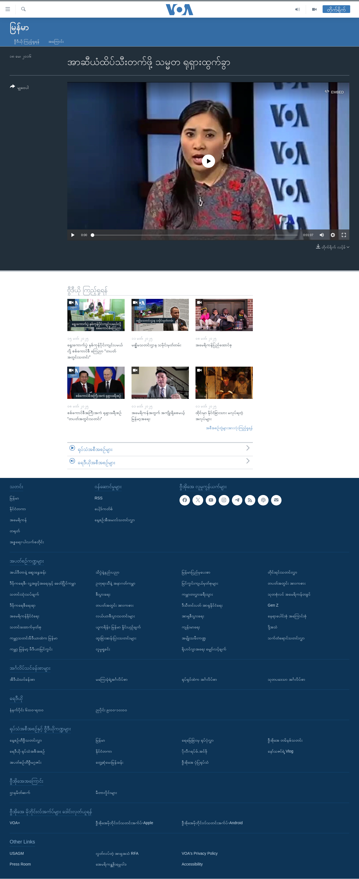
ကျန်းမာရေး (191, 627)
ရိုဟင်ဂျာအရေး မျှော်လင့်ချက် (204, 649)
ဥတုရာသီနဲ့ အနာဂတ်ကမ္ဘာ (115, 583)
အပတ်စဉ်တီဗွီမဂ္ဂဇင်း (25, 762)
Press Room (20, 864)
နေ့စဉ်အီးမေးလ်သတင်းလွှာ (115, 520)
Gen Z (273, 605)
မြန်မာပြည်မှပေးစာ (196, 572)
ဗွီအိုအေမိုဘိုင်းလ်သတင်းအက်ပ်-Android (212, 823)
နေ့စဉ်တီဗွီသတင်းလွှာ (26, 740)
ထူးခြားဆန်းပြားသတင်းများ (116, 638)
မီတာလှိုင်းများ (106, 792)
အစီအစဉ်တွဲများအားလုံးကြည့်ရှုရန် (229, 428)
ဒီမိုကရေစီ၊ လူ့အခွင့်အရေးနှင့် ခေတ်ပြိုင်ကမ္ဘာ (43, 583)
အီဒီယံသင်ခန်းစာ (22, 679)
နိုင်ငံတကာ (18, 509)
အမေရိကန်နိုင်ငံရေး (24, 616)
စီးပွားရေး (103, 594)
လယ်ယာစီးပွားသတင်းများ (115, 616)
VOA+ (15, 823)
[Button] (19, 88)
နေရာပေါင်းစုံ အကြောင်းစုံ (287, 616)
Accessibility (192, 864)
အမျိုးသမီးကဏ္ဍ (194, 638)
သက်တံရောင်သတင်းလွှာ (286, 638)
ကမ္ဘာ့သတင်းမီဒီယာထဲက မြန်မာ (34, 638)
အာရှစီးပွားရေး (193, 616)
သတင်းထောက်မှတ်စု (25, 627)
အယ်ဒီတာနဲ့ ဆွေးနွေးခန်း (28, 572)
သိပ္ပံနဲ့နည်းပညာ (107, 572)
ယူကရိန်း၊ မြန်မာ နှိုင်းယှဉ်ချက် (118, 627)
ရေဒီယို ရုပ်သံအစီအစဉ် (27, 751)
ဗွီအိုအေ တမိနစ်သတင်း (285, 740)
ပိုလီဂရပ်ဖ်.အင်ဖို (194, 751)
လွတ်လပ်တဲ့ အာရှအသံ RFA (117, 853)
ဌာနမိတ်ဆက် (20, 792)
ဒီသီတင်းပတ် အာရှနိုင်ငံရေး (202, 605)
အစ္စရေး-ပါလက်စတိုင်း (27, 542)
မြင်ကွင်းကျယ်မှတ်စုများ (200, 583)
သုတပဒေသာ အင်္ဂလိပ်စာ (286, 679)
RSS (99, 498)
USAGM (17, 853)
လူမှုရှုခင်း (103, 649)
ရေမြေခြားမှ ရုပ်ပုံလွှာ (198, 740)
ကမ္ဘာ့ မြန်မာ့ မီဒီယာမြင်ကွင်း (31, 649)
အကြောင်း (56, 41)
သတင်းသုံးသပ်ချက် (24, 594)
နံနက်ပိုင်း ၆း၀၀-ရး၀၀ (27, 710)
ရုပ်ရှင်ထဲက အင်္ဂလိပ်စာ (199, 679)
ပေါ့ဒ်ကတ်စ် (104, 509)
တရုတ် (15, 531)
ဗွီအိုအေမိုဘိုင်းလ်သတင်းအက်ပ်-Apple (124, 823)
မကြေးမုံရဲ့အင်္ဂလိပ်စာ (112, 679)
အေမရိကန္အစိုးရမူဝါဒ (111, 864)
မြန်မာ (14, 498)
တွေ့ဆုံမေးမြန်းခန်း (109, 762)
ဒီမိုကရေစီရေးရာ (23, 605)
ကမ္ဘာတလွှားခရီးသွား (197, 594)
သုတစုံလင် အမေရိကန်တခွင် (289, 594)
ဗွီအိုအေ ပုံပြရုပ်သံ (195, 762)
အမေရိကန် (18, 520)
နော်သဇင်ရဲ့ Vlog (280, 751)
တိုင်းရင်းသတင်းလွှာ (282, 572)
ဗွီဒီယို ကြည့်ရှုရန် (26, 41)
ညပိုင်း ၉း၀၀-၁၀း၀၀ (111, 710)
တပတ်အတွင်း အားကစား (114, 605)
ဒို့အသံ (272, 627)
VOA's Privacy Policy (200, 853)
